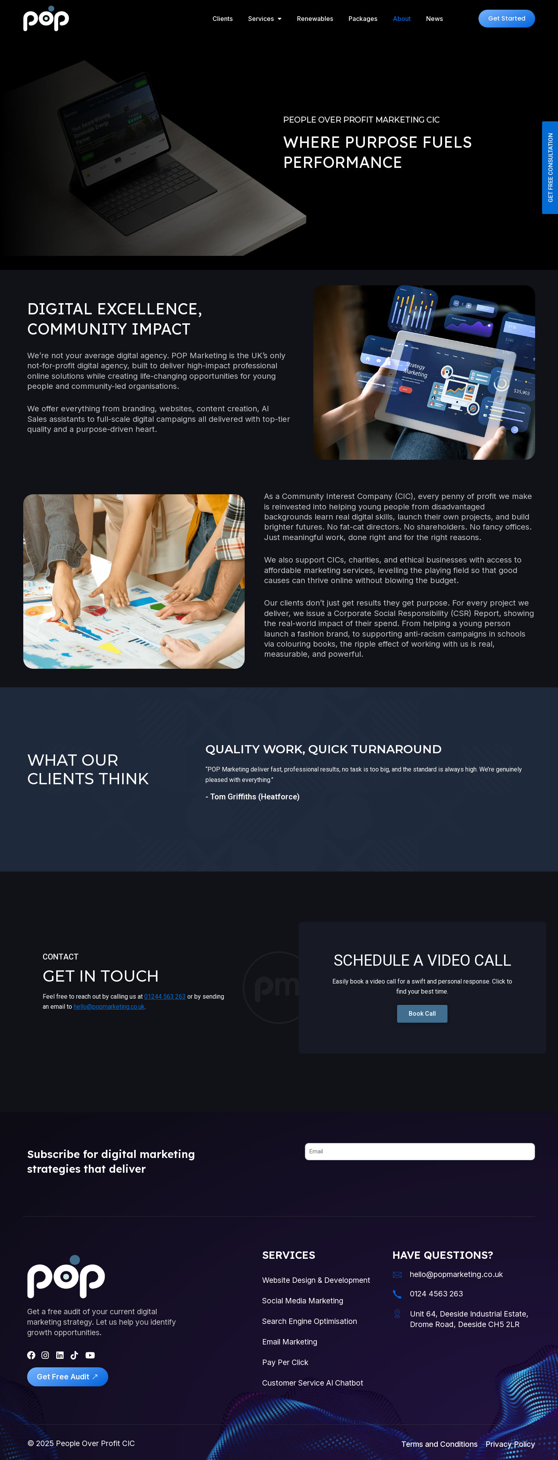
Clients (222, 18)
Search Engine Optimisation (309, 1321)
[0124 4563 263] (397, 1294)
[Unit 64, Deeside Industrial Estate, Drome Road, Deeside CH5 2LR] (397, 1313)
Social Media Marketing (302, 1300)
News (434, 18)
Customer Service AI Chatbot (312, 1383)
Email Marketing (289, 1341)
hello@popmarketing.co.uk (109, 1006)
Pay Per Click (285, 1362)
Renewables (315, 18)
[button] (507, 19)
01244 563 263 (165, 996)
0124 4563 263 (436, 1293)
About (402, 18)
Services (265, 19)
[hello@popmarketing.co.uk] (397, 1275)
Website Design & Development (316, 1280)
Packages (363, 18)
